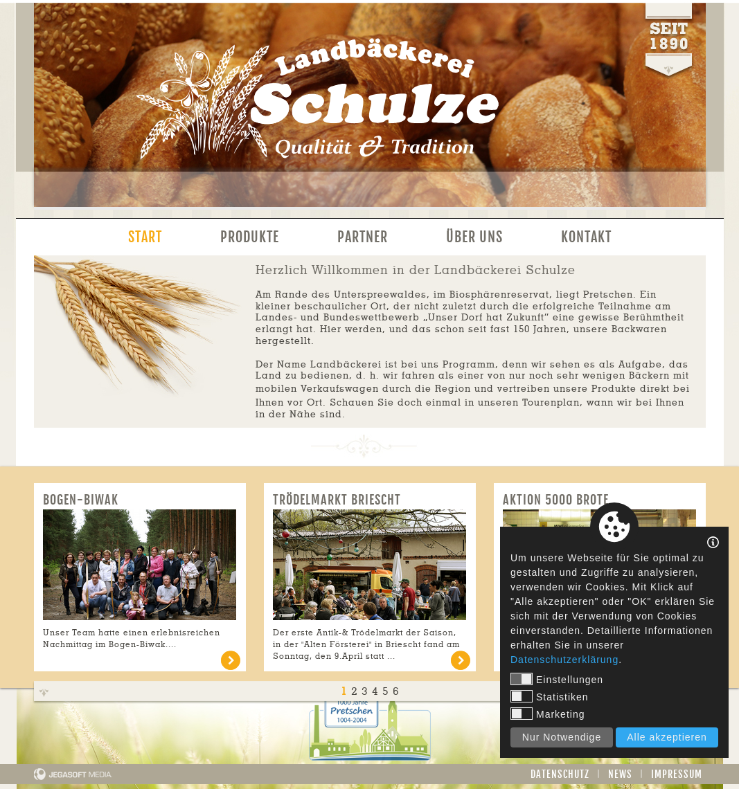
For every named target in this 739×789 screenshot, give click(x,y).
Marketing (547, 713)
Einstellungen (556, 679)
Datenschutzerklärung (564, 659)
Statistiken (549, 696)
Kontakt (586, 237)
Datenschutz (560, 774)
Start (145, 237)
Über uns (474, 237)
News (620, 774)
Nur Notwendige (561, 737)
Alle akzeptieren (667, 737)
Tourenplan (551, 402)
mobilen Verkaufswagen (317, 388)
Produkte (249, 237)
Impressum (676, 774)
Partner (362, 237)
